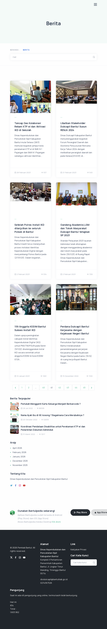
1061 (44, 376)
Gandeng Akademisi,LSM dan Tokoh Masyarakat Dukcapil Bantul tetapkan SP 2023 (75, 230)
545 (90, 172)
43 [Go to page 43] (68, 387)
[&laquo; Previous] (15, 387)
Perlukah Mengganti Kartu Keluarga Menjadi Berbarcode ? (51, 403)
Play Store (80, 512)
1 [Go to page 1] (22, 387)
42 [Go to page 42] (59, 387)
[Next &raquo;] (92, 387)
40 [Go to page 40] (43, 387)
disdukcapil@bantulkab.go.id (53, 579)
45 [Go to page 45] (84, 387)
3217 (42, 434)
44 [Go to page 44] (76, 387)
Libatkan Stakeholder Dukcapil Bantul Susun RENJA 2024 (73, 127)
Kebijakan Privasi (78, 549)
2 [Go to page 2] (29, 387)
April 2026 (17, 448)
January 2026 (19, 456)
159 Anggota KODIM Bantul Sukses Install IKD (30, 328)
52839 (45, 419)
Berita (26, 50)
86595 (40, 408)
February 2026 (19, 452)
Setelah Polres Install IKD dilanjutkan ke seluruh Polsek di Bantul (29, 228)
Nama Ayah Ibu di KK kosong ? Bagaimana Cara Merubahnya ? (52, 415)
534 (44, 274)
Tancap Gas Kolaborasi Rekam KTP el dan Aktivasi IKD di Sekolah (29, 127)
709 (90, 274)
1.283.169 (14, 612)
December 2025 (20, 460)
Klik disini (56, 521)
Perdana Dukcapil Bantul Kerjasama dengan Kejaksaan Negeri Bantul (74, 330)
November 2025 (20, 465)
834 (12, 605)
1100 (89, 376)
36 (23, 595)
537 (44, 172)
